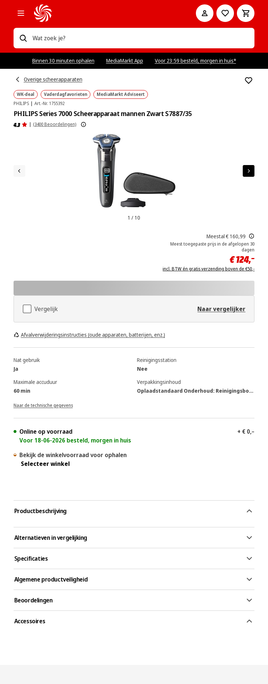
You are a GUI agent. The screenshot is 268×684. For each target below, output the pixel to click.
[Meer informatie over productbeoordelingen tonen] (83, 124)
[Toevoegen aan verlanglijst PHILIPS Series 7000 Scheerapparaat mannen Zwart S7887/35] (248, 80)
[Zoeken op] (23, 38)
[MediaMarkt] (105, 13)
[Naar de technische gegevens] (43, 404)
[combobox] (141, 38)
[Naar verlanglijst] (225, 13)
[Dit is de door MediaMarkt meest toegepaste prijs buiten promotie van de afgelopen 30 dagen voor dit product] (251, 236)
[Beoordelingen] (20, 124)
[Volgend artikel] (248, 171)
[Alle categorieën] (21, 13)
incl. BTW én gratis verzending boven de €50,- (208, 269)
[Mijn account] (204, 13)
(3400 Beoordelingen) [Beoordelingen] (54, 124)
